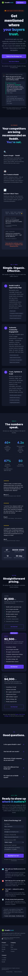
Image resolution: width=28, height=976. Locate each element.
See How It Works (14, 61)
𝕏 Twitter (4, 957)
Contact (12, 951)
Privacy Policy (9, 971)
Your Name (7, 824)
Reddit (3, 962)
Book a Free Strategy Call (14, 56)
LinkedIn (4, 959)
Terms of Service (18, 971)
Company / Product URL (10, 834)
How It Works (5, 945)
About (12, 945)
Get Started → (21, 2)
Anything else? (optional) (10, 845)
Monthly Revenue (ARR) (10, 840)
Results (3, 949)
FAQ (3, 951)
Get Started (14, 626)
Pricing (3, 947)
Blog (12, 947)
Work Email (7, 829)
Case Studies (14, 949)
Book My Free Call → (14, 855)
